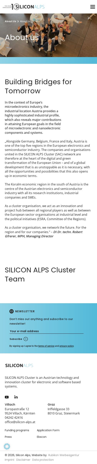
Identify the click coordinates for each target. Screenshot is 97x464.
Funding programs (17, 430)
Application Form (48, 430)
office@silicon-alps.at (20, 422)
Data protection (43, 460)
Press (8, 437)
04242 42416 (14, 417)
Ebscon (41, 437)
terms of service (46, 346)
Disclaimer (23, 460)
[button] (7, 452)
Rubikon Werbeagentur (63, 455)
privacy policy (67, 346)
